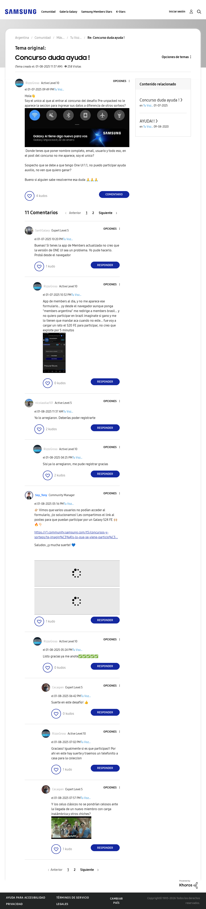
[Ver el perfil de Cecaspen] (58, 687)
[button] (122, 81)
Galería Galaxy (68, 11)
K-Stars (120, 11)
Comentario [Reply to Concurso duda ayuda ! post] (114, 194)
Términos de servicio (72, 897)
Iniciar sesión (177, 11)
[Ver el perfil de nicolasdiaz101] (44, 403)
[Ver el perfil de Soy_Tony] (41, 495)
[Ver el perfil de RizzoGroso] (32, 83)
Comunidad (48, 11)
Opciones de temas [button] (175, 57)
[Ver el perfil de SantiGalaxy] (42, 230)
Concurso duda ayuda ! (160, 100)
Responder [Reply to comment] (105, 265)
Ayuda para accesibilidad (25, 897)
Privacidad (14, 904)
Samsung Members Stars (96, 11)
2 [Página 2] (93, 213)
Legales (62, 904)
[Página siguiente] (108, 213)
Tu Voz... (59, 89)
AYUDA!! (147, 121)
